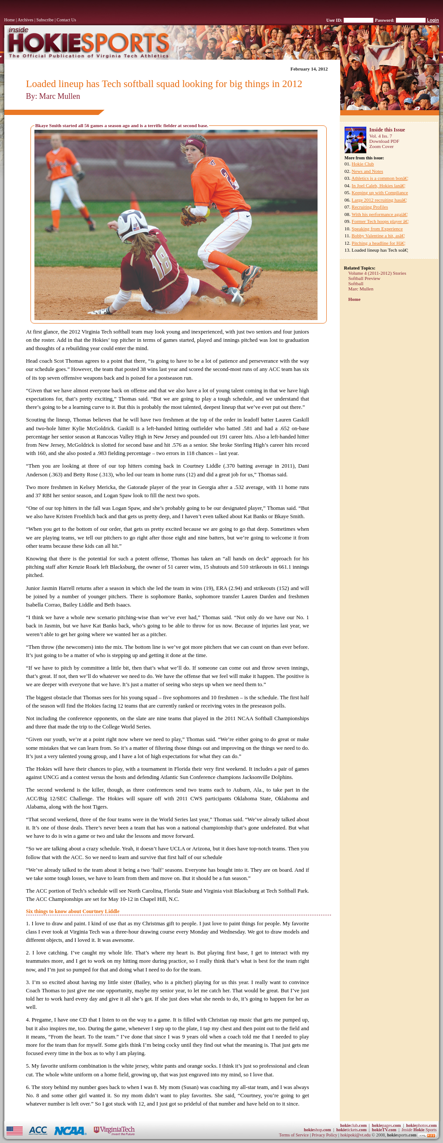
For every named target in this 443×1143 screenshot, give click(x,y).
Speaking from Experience (377, 228)
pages (386, 1125)
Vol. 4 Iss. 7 (380, 135)
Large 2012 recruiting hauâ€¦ (379, 199)
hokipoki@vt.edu (355, 1135)
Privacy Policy (325, 1135)
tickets (351, 1129)
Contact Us (66, 19)
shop (317, 1129)
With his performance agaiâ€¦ (380, 214)
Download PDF (384, 141)
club (353, 1125)
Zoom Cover (381, 146)
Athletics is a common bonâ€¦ (380, 178)
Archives (25, 19)
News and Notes (367, 171)
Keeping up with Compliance (380, 192)
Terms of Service (294, 1135)
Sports (419, 1129)
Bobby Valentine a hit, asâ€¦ (378, 235)
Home (9, 19)
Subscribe (45, 19)
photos (421, 1125)
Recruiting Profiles (370, 206)
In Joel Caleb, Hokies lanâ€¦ (378, 185)
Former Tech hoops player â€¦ (380, 221)
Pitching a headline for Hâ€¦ (378, 243)
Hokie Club (363, 163)
